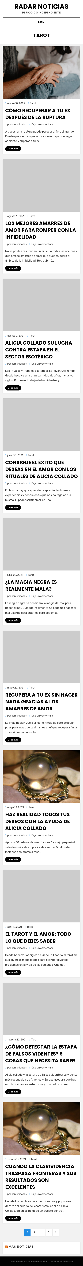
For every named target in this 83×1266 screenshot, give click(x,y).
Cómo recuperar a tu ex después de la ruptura (37, 114)
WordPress (67, 1261)
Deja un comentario (43, 124)
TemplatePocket (39, 1261)
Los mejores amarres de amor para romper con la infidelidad (40, 230)
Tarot (33, 103)
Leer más (13, 148)
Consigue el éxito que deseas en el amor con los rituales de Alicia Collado (41, 469)
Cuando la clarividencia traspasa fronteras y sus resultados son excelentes (40, 1177)
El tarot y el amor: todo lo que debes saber (38, 937)
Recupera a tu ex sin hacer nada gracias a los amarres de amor (41, 701)
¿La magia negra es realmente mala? (31, 585)
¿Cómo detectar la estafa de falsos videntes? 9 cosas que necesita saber (41, 1053)
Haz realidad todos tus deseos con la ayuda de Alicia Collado (37, 821)
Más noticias (21, 1246)
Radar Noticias (41, 6)
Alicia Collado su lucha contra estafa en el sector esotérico (38, 350)
